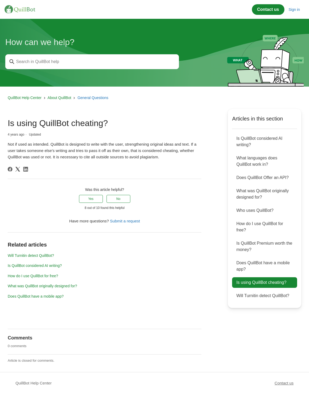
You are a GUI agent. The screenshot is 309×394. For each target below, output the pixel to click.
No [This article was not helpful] (118, 199)
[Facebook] (10, 169)
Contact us (268, 9)
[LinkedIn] (25, 169)
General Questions (92, 98)
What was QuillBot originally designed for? (42, 286)
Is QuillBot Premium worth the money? (264, 246)
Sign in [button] (294, 9)
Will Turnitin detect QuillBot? (31, 255)
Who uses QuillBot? (255, 210)
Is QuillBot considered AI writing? (35, 265)
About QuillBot (59, 98)
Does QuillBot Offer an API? (262, 177)
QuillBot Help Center (24, 98)
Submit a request (125, 221)
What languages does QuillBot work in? (256, 161)
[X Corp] (17, 169)
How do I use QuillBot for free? (33, 276)
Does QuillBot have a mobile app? (36, 296)
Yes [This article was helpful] (91, 199)
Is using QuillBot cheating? (261, 282)
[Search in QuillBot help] (92, 61)
